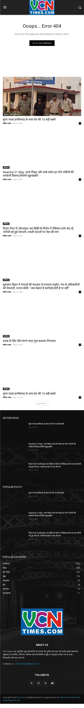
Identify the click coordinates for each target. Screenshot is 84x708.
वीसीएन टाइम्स (7, 123)
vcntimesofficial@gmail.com (26, 663)
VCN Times (21, 697)
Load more (42, 403)
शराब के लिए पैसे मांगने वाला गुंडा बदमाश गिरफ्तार (29, 341)
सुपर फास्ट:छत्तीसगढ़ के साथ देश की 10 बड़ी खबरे (29, 119)
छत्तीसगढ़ (6, 115)
